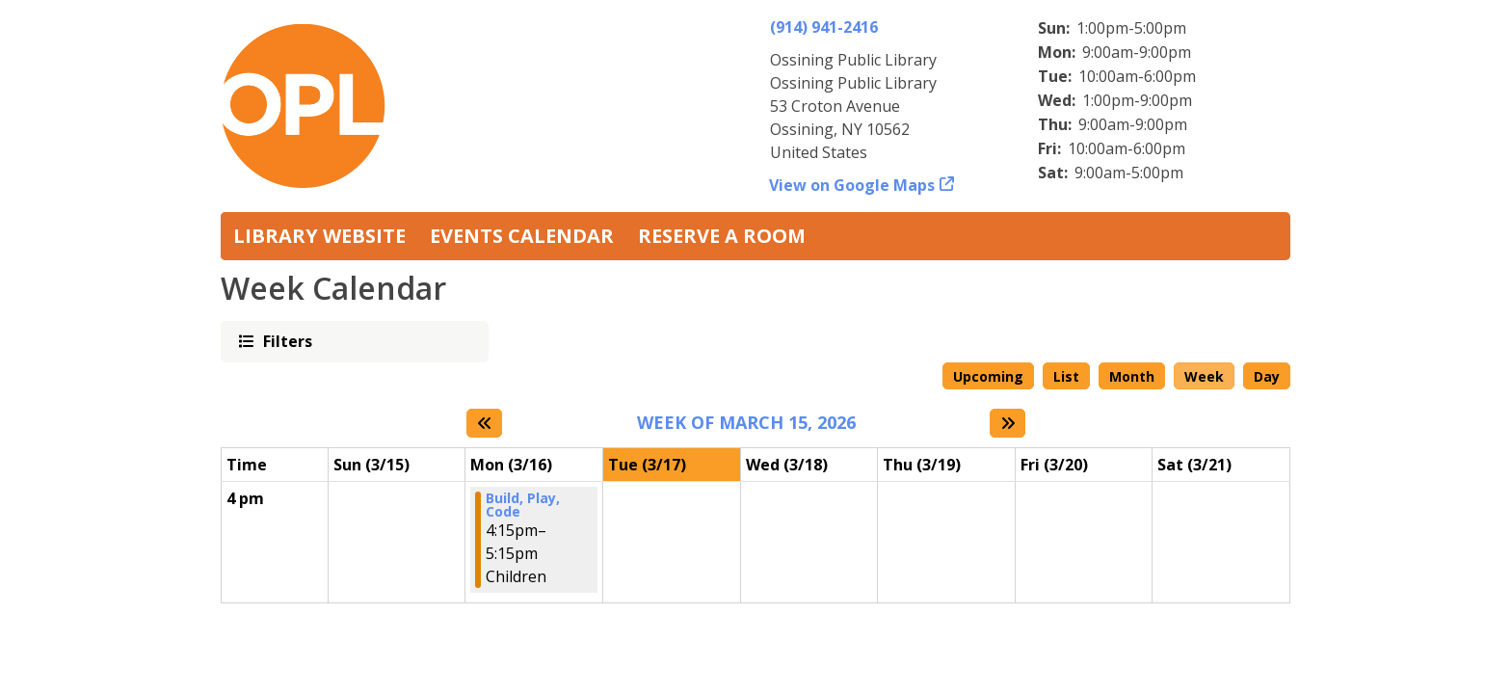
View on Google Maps (852, 185)
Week (1204, 376)
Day (1267, 376)
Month (1131, 376)
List (1066, 376)
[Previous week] (484, 423)
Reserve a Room (722, 236)
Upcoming (988, 376)
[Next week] (1007, 423)
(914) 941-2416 (824, 27)
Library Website (319, 236)
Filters (286, 341)
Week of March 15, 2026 (746, 423)
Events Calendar (522, 236)
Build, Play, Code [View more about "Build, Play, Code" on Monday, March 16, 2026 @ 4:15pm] (523, 505)
